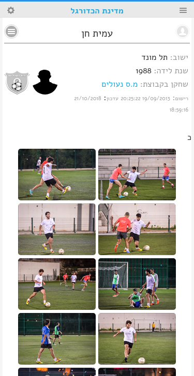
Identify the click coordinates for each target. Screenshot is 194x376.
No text (11, 31)
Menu (183, 10)
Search (11, 10)
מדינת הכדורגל (96, 11)
